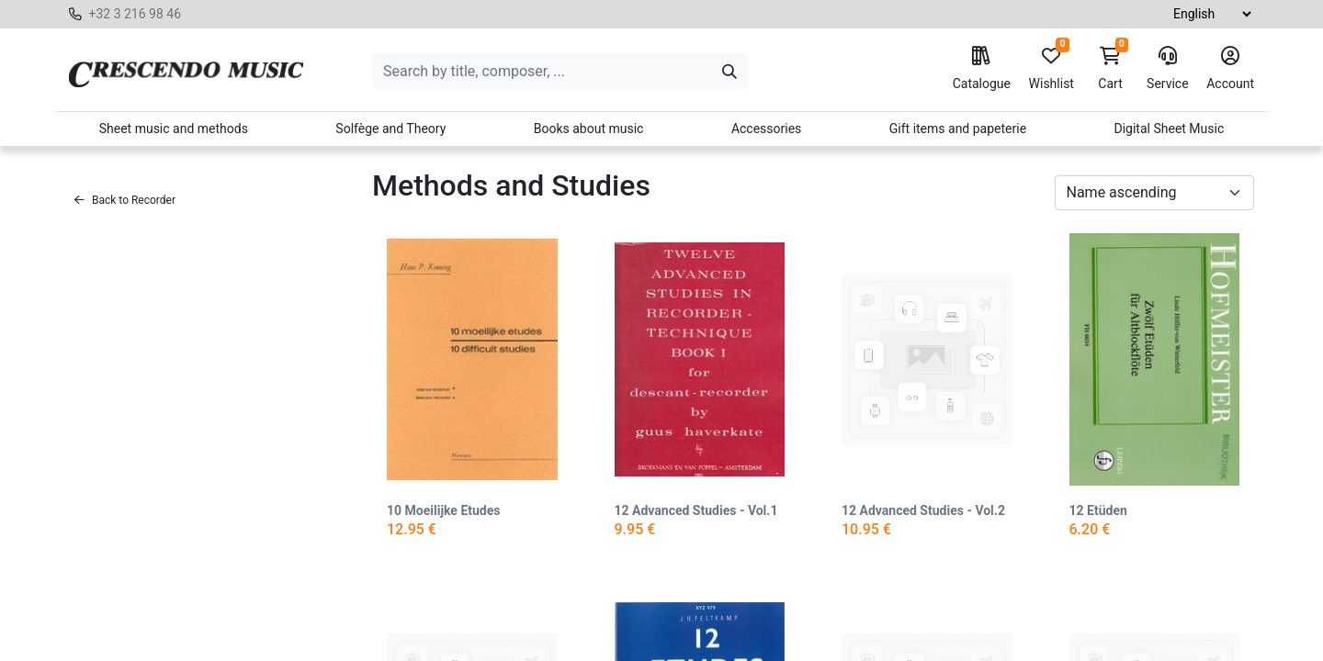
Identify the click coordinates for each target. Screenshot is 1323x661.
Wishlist (1051, 69)
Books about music (589, 128)
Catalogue (982, 69)
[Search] (729, 71)
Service (1168, 69)
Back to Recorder (124, 200)
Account (1230, 69)
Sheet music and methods (173, 128)
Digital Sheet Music (1169, 128)
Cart (1110, 69)
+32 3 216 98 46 (134, 13)
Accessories (766, 128)
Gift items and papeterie (957, 128)
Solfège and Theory (390, 128)
